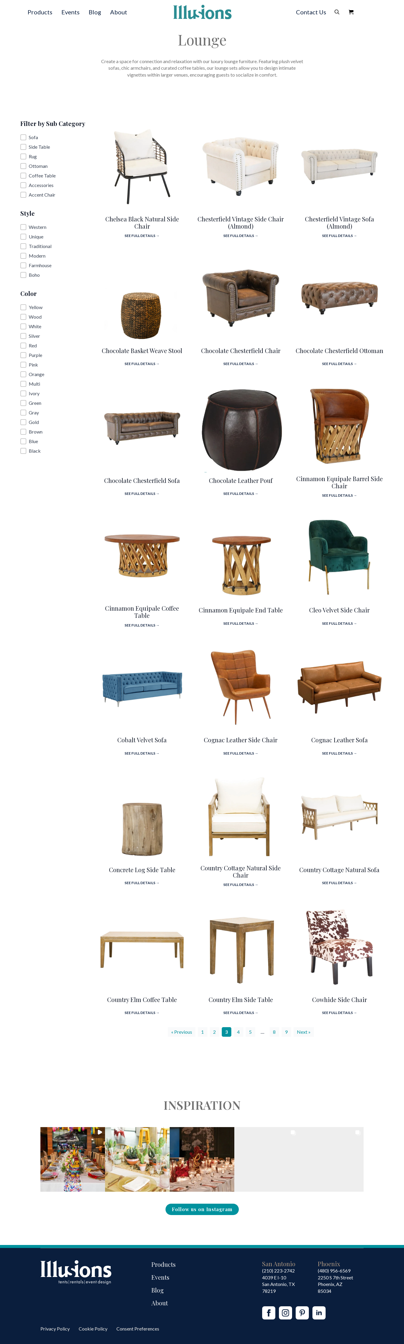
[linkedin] (319, 1312)
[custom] (302, 1312)
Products (40, 12)
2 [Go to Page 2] (214, 1032)
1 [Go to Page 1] (202, 1032)
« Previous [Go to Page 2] (181, 1032)
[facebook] (268, 1312)
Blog (95, 12)
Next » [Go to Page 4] (304, 1032)
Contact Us (311, 12)
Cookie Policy (93, 1328)
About (118, 12)
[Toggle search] (337, 12)
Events (70, 12)
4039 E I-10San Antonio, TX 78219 (278, 1284)
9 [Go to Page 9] (286, 1032)
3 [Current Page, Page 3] (226, 1032)
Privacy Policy (55, 1328)
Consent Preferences (137, 1328)
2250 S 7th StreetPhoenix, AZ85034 (335, 1284)
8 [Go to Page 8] (274, 1032)
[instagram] (285, 1312)
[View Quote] (351, 12)
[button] (54, 137)
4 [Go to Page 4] (238, 1032)
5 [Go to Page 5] (250, 1032)
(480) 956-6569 (334, 1270)
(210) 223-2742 (278, 1270)
